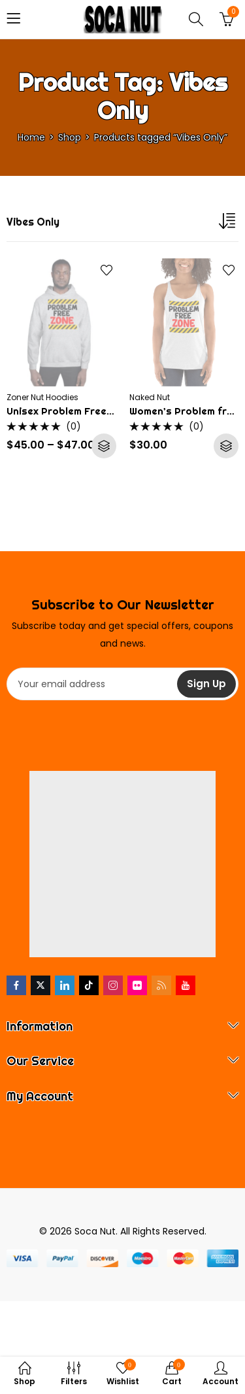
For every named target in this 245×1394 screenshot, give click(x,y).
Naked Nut (149, 397)
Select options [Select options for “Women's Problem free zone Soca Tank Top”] (226, 446)
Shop (69, 137)
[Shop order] (228, 223)
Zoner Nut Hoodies (42, 397)
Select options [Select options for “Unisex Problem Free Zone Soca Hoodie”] (103, 446)
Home (31, 137)
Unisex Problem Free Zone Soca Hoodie (103, 411)
